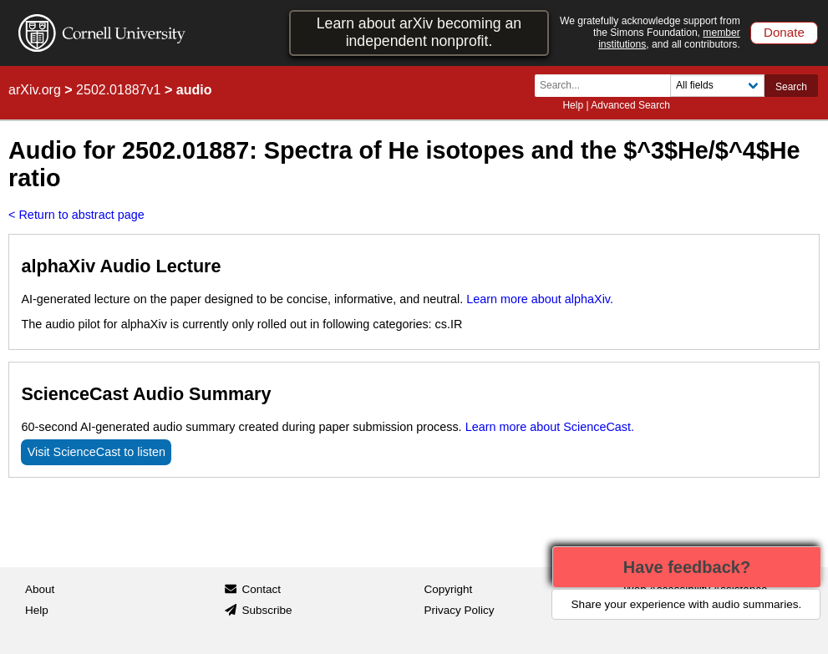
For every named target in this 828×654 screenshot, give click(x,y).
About (39, 589)
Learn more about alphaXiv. (539, 299)
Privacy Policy (459, 610)
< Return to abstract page (76, 214)
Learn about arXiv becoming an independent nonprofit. (419, 32)
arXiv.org (34, 90)
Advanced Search (630, 105)
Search (791, 87)
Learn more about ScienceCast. (549, 426)
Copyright (448, 589)
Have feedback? (686, 567)
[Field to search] (717, 85)
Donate (784, 32)
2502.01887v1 (118, 90)
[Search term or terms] (607, 85)
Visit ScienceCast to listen (96, 452)
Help (572, 105)
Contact (261, 589)
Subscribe (266, 610)
